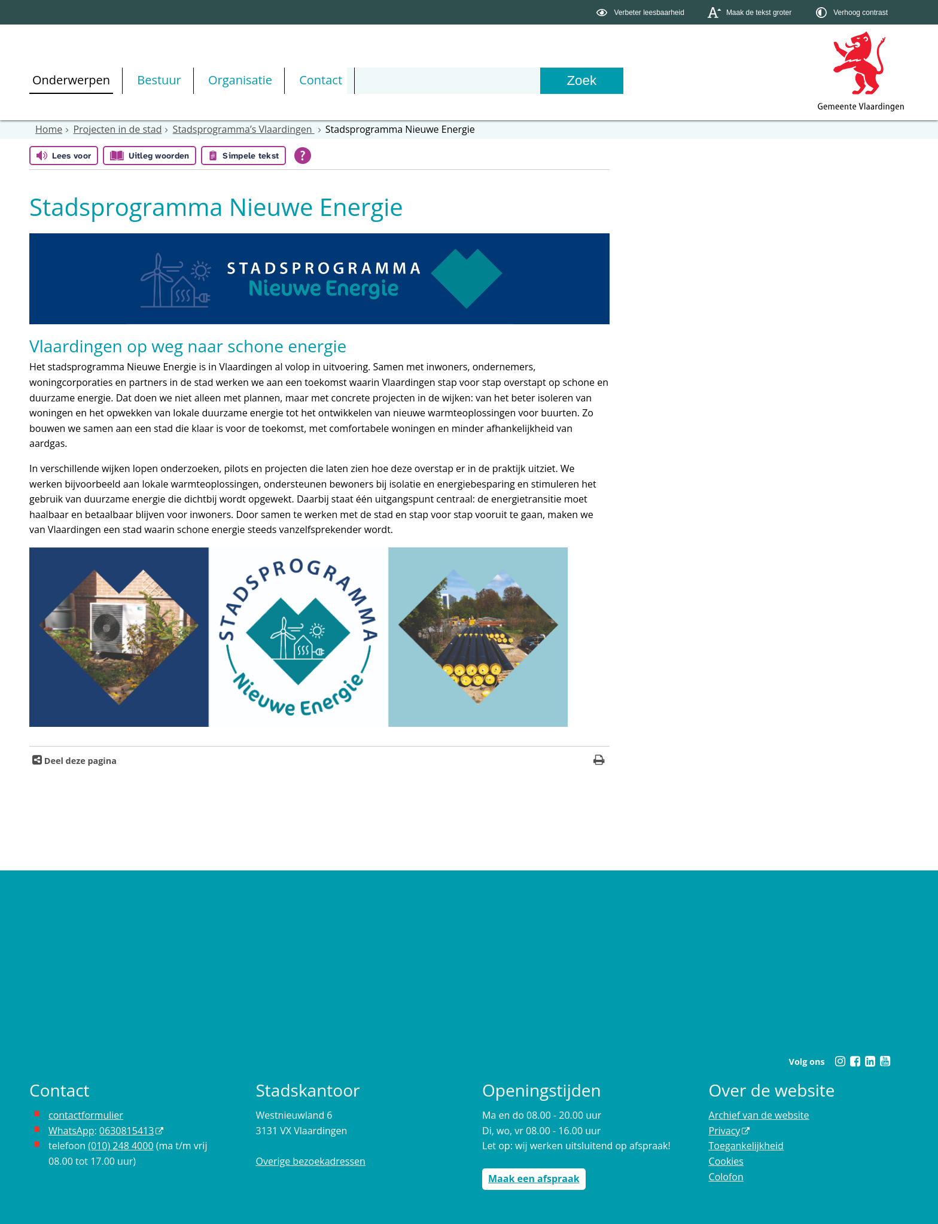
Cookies (726, 1161)
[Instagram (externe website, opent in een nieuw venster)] (839, 1061)
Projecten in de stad (117, 129)
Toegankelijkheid (746, 1145)
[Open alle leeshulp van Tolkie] (302, 155)
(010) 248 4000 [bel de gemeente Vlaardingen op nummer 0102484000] (120, 1145)
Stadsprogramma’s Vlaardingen (244, 129)
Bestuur (159, 80)
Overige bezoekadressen (311, 1161)
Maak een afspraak (534, 1178)
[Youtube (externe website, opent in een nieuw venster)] (884, 1061)
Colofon (726, 1176)
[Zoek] (581, 81)
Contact (320, 80)
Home (48, 129)
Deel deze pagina (79, 760)
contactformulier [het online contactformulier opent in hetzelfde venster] (85, 1115)
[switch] (641, 12)
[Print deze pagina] (599, 761)
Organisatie (240, 80)
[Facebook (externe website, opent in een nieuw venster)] (854, 1061)
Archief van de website (759, 1115)
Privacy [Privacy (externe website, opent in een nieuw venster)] (725, 1130)
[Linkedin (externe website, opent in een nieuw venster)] (869, 1061)
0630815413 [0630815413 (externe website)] (126, 1130)
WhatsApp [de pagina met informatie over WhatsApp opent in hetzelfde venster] (71, 1130)
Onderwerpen (71, 80)
